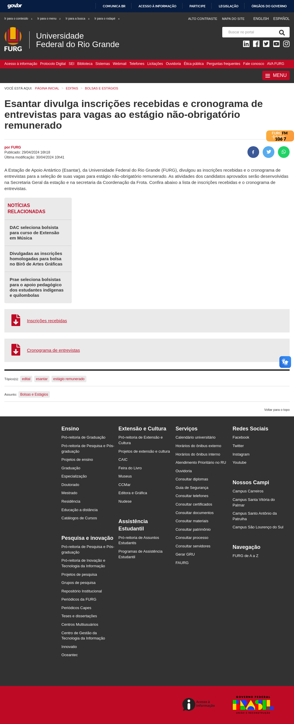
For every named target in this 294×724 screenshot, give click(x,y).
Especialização (74, 476)
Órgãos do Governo (269, 6)
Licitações (155, 64)
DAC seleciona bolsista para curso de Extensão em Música (34, 232)
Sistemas (102, 64)
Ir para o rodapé (107, 18)
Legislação (228, 6)
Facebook (241, 437)
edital (26, 379)
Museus (125, 476)
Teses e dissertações (79, 616)
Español (281, 19)
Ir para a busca (78, 18)
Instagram (241, 454)
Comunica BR (114, 6)
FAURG (182, 563)
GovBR (14, 6)
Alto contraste (202, 18)
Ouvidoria (173, 64)
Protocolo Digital (53, 64)
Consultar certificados (193, 504)
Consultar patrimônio (193, 529)
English (261, 19)
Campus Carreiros (248, 491)
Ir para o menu (49, 18)
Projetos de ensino (77, 459)
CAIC (123, 459)
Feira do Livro (130, 468)
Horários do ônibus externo (198, 446)
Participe (197, 6)
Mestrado (69, 493)
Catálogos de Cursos (79, 518)
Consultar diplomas (191, 479)
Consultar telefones (191, 496)
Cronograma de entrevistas (53, 350)
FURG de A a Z (245, 556)
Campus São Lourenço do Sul (258, 527)
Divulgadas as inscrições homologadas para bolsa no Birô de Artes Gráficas (36, 258)
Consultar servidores (192, 546)
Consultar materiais (191, 521)
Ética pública (194, 64)
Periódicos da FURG (78, 599)
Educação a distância (79, 510)
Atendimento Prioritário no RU (200, 462)
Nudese (125, 501)
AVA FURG (275, 64)
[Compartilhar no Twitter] (268, 152)
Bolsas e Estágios (34, 394)
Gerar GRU (185, 554)
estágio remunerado (69, 379)
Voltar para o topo (277, 409)
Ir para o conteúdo (18, 18)
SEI (71, 64)
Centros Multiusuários (79, 624)
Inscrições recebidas (47, 320)
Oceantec (69, 655)
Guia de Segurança (191, 487)
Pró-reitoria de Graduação (83, 437)
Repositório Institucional (81, 591)
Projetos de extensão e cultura (144, 451)
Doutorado (70, 484)
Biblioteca (85, 64)
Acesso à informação (157, 6)
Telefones (136, 64)
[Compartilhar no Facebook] (253, 152)
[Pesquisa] (280, 32)
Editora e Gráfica (133, 493)
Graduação (70, 468)
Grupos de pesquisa (78, 582)
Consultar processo (191, 537)
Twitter (238, 446)
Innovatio (69, 646)
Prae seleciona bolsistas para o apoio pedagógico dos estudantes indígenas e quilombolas (37, 287)
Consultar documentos (194, 513)
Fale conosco (253, 64)
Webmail (119, 64)
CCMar (125, 484)
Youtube (239, 462)
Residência (70, 501)
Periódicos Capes (76, 608)
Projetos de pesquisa (79, 574)
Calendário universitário (195, 437)
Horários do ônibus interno (197, 454)
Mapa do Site (233, 18)
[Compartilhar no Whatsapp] (284, 152)
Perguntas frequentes (223, 64)
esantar (42, 379)
